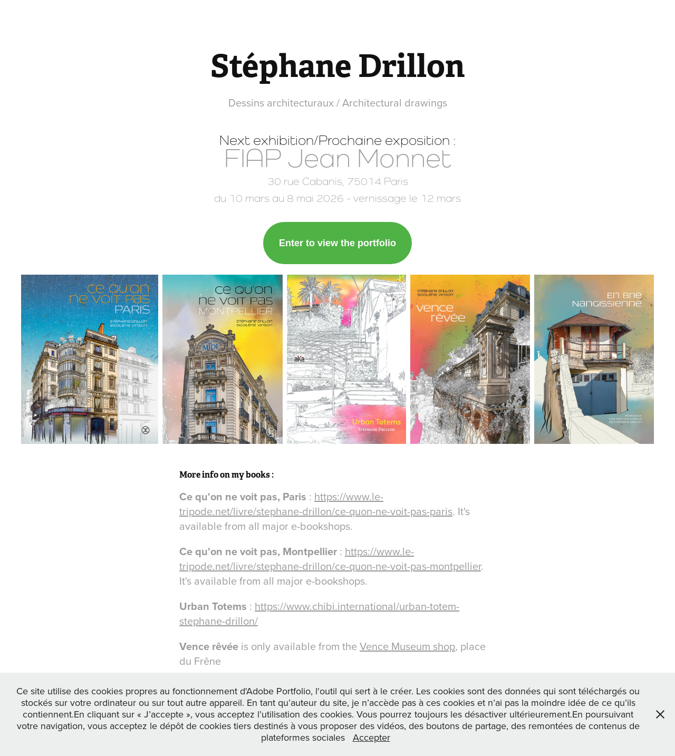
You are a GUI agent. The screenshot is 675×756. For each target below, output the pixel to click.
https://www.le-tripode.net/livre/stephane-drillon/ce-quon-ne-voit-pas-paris (315, 504)
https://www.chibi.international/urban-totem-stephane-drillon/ (319, 613)
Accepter (371, 737)
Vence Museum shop (407, 646)
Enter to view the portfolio (337, 243)
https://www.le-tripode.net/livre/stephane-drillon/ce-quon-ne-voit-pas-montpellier (330, 559)
